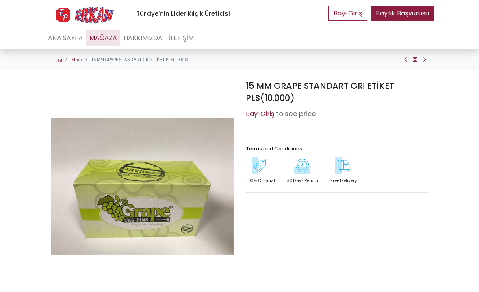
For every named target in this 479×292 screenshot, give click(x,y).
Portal (347, 13)
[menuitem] (65, 38)
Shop (77, 59)
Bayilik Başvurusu (402, 13)
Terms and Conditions (274, 148)
